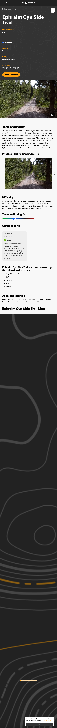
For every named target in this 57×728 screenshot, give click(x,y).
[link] (24, 214)
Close (39, 724)
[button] (8, 3)
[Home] (28, 3)
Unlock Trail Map (11, 75)
